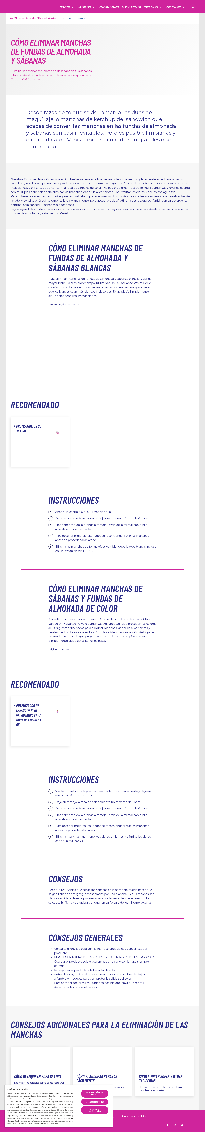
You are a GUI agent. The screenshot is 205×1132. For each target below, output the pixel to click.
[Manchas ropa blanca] (108, 7)
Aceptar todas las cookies (94, 1093)
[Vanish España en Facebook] (167, 1125)
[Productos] (65, 7)
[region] (59, 1106)
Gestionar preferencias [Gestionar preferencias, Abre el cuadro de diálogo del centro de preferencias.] (95, 1110)
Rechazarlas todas (95, 1102)
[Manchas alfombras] (131, 7)
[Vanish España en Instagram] (175, 1125)
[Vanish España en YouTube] (182, 1125)
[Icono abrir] (193, 7)
